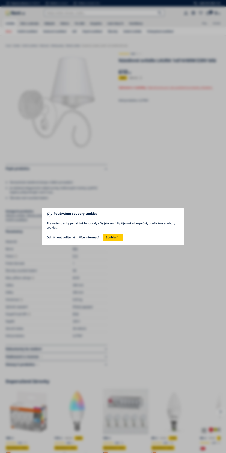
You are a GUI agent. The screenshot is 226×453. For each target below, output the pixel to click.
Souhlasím (113, 237)
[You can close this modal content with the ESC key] (113, 226)
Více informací (89, 237)
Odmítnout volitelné (61, 237)
